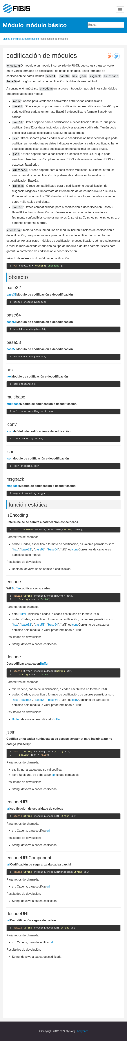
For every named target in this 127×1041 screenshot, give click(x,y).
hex (9, 376)
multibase (13, 403)
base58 (11, 349)
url (8, 808)
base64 (11, 321)
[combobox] (106, 25)
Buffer (16, 588)
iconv (10, 431)
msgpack (12, 485)
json (9, 458)
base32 (11, 294)
